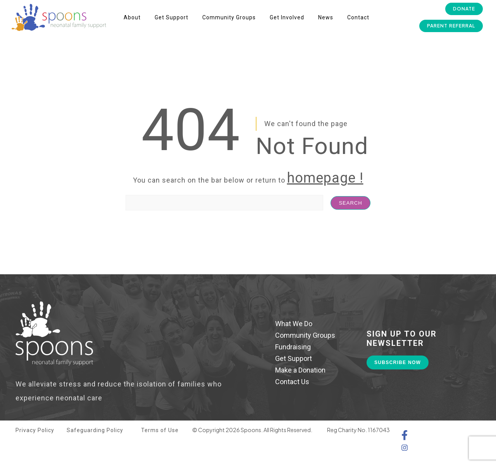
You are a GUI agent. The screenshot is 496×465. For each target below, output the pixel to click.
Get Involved (287, 17)
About (132, 17)
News (325, 17)
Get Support (171, 17)
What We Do (293, 324)
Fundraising (293, 347)
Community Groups (229, 17)
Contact (358, 17)
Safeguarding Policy (95, 430)
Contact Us (292, 382)
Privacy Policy (35, 430)
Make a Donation (300, 370)
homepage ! (325, 178)
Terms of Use (160, 430)
